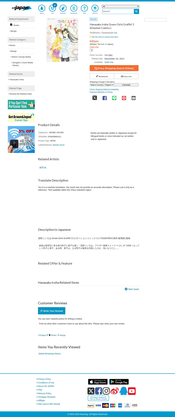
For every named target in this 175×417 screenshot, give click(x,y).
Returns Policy (44, 393)
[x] (91, 391)
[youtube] (132, 391)
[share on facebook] (105, 97)
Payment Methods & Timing (101, 92)
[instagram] (106, 391)
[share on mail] (133, 97)
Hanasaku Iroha (17, 79)
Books (54, 335)
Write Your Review (51, 311)
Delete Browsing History (50, 353)
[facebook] (98, 391)
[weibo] (114, 391)
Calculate (126, 85)
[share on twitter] (95, 97)
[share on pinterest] (124, 97)
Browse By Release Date (21, 94)
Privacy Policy (44, 379)
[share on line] (114, 97)
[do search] (136, 11)
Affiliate (41, 400)
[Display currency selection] (91, 50)
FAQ (40, 390)
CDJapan (42, 335)
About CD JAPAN (46, 386)
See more (133, 289)
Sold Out (108, 62)
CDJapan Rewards (46, 397)
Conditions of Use (46, 382)
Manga (62, 335)
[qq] (123, 391)
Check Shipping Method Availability (104, 89)
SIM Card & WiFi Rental (49, 404)
